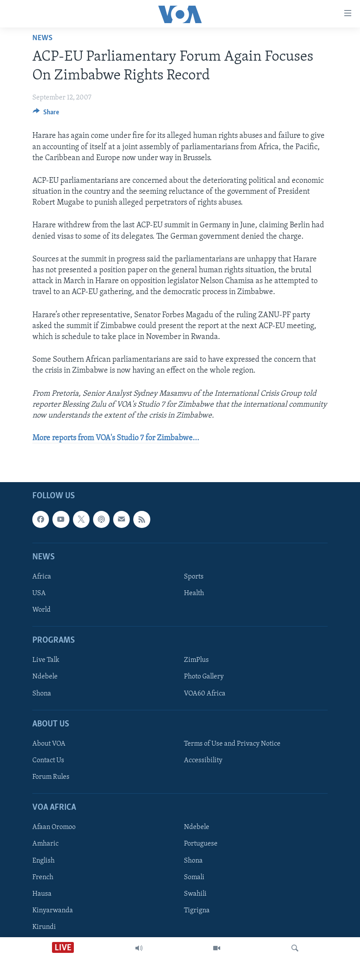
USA (39, 593)
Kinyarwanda (52, 910)
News (42, 38)
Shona (41, 693)
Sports (194, 576)
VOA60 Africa (204, 693)
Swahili (195, 893)
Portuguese (201, 844)
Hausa (42, 893)
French (42, 877)
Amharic (45, 844)
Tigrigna (197, 910)
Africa (41, 576)
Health (194, 593)
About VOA (49, 743)
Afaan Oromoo (54, 827)
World (41, 609)
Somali (194, 877)
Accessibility (203, 760)
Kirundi (44, 927)
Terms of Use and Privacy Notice (232, 743)
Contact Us (48, 760)
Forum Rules (50, 777)
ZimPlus (196, 660)
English (43, 860)
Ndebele (45, 677)
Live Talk (45, 660)
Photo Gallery (204, 677)
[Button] (46, 114)
